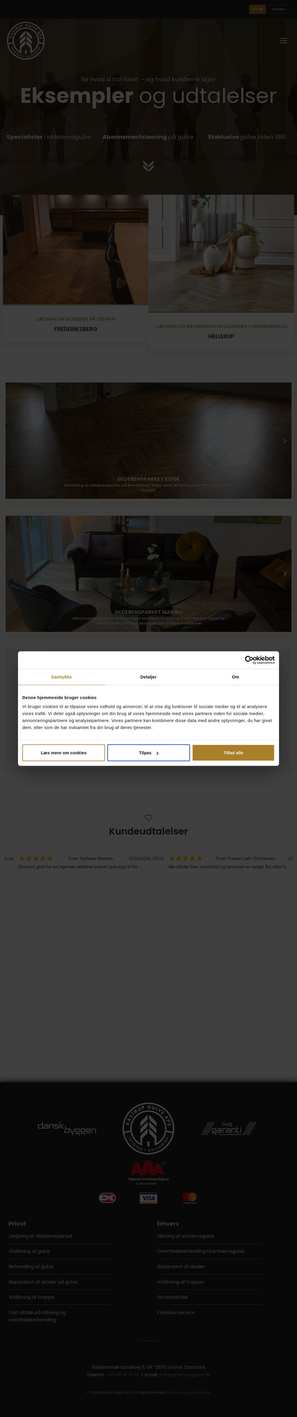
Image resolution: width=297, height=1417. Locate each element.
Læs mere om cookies (64, 752)
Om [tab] (235, 676)
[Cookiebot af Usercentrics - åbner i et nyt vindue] (249, 659)
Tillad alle (233, 752)
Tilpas (148, 752)
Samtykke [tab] (61, 676)
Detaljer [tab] (148, 676)
